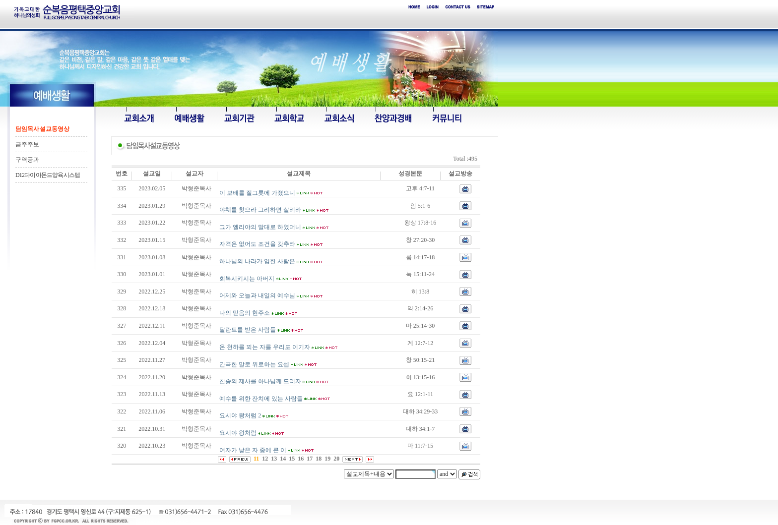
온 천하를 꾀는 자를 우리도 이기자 (264, 347)
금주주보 (27, 144)
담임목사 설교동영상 (42, 128)
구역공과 (27, 159)
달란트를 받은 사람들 (247, 329)
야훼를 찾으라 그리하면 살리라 (260, 209)
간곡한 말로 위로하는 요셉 (254, 364)
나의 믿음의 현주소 (244, 312)
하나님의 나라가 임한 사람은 (257, 261)
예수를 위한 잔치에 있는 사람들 (261, 398)
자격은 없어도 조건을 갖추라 (257, 243)
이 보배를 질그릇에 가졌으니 (257, 192)
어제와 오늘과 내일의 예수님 (257, 295)
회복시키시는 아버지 (246, 278)
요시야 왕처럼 (238, 432)
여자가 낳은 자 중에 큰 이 (252, 450)
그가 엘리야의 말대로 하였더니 (260, 227)
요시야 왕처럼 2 (240, 415)
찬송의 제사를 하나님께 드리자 (260, 381)
